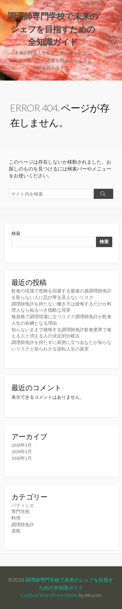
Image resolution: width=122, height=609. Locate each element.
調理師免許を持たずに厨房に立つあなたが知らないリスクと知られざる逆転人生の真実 (61, 345)
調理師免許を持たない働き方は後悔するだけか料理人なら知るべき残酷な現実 (61, 307)
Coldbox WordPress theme (49, 595)
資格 (15, 531)
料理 (15, 518)
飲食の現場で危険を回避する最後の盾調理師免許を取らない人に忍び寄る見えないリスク (61, 294)
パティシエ (22, 505)
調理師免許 (22, 524)
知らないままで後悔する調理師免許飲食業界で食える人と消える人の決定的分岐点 (61, 333)
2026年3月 (21, 445)
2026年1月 (21, 458)
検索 (15, 233)
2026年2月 (21, 451)
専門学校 (20, 511)
